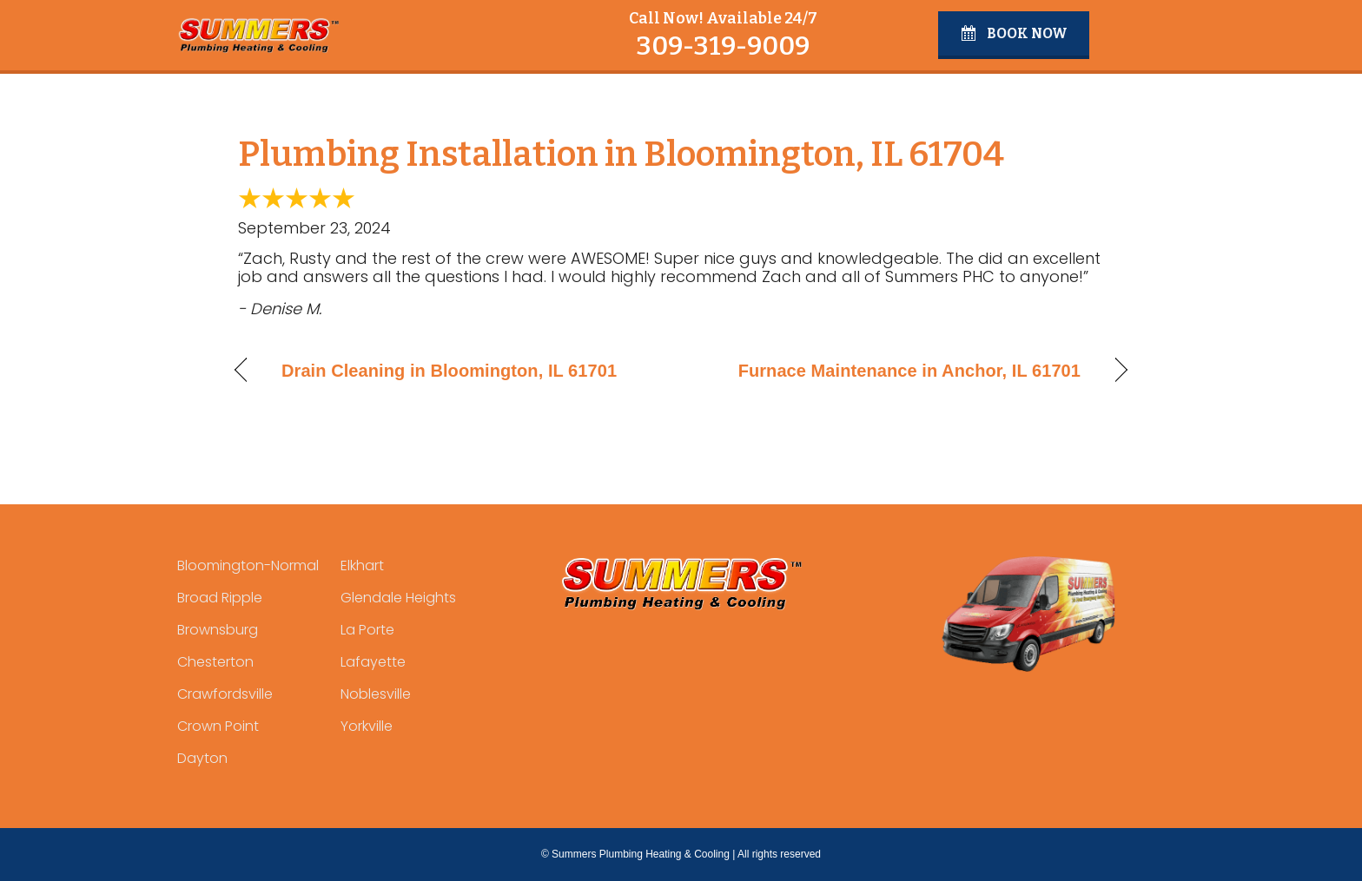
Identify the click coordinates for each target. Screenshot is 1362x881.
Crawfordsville (225, 694)
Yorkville (366, 726)
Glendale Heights (398, 598)
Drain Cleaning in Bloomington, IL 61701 (449, 370)
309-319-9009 (723, 46)
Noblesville (375, 694)
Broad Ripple (219, 598)
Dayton (202, 758)
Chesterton (215, 662)
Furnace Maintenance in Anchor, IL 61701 (909, 370)
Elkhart (362, 565)
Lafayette (373, 662)
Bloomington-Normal (248, 565)
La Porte (367, 630)
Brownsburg (217, 630)
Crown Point (218, 726)
